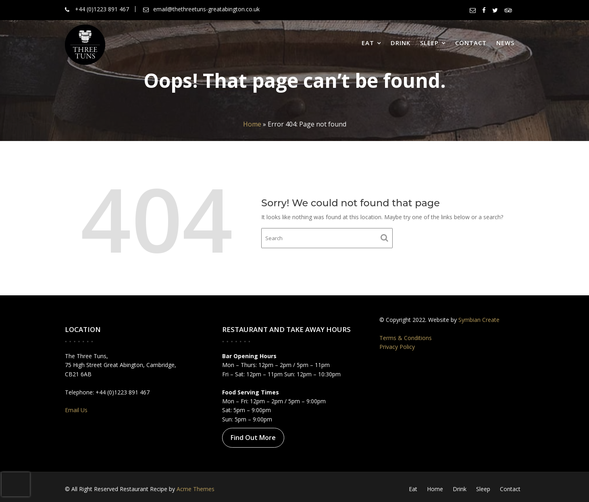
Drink (400, 43)
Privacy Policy (398, 347)
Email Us (78, 409)
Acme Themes (195, 489)
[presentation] (16, 484)
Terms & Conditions (406, 338)
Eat (368, 43)
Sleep (429, 43)
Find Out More (253, 437)
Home (252, 124)
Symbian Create (478, 320)
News (505, 43)
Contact (471, 43)
